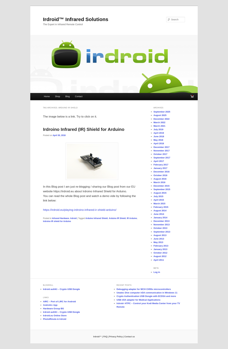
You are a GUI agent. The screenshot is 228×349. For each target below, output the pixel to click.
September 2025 (162, 111)
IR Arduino (132, 218)
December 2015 (161, 186)
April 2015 (159, 200)
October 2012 (160, 253)
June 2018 (159, 136)
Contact (79, 96)
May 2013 (158, 242)
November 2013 (162, 224)
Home (47, 96)
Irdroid (73, 218)
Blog (67, 96)
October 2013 (160, 228)
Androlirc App (50, 305)
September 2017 (162, 157)
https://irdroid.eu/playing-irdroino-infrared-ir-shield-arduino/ (79, 209)
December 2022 (161, 119)
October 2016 (160, 175)
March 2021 (159, 126)
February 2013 (161, 246)
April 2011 (159, 260)
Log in (157, 272)
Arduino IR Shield (117, 218)
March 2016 (159, 182)
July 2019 (158, 129)
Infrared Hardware (60, 218)
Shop (57, 96)
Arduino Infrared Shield (96, 218)
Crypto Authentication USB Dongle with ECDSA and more (146, 296)
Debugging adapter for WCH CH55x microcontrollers (144, 289)
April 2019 (159, 133)
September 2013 (162, 231)
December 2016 (161, 171)
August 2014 (160, 210)
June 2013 (159, 239)
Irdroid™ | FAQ (100, 336)
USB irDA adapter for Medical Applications (138, 300)
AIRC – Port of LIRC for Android (59, 301)
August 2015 (160, 193)
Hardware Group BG (53, 308)
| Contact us (129, 336)
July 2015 (158, 196)
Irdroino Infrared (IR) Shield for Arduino (83, 129)
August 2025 (160, 115)
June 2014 (159, 214)
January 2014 (160, 217)
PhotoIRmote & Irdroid (54, 319)
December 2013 (161, 221)
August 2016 (160, 179)
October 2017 (160, 154)
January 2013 (160, 249)
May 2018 (158, 140)
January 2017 (160, 168)
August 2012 (160, 256)
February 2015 (161, 207)
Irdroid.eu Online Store (55, 315)
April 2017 (159, 161)
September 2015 (162, 189)
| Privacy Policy (115, 336)
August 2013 (160, 235)
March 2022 (159, 122)
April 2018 (159, 143)
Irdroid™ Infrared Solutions (75, 19)
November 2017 (162, 150)
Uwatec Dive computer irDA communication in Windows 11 (147, 292)
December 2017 (161, 147)
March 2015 (159, 203)
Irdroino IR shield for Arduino (57, 221)
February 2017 (161, 164)
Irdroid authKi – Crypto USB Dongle (61, 289)
